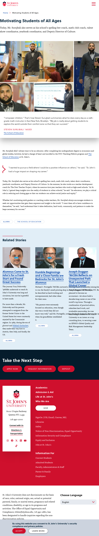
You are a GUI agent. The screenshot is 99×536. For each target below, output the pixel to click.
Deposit (66, 369)
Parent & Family (43, 471)
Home (5, 12)
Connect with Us (16, 425)
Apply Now (12, 369)
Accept (19, 531)
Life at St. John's (44, 396)
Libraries (40, 421)
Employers (41, 476)
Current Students (44, 457)
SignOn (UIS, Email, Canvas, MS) (51, 417)
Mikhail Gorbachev (20, 325)
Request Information (40, 369)
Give (45, 408)
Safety (38, 426)
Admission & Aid (44, 392)
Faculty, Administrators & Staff (50, 467)
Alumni (6, 221)
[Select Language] (78, 502)
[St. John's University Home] (10, 4)
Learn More (38, 531)
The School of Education (14, 132)
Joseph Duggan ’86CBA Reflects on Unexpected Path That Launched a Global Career (80, 278)
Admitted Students (44, 462)
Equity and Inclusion (45, 440)
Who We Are (42, 401)
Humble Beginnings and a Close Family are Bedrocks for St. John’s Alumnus (49, 277)
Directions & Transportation (16, 432)
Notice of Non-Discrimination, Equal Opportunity (59, 431)
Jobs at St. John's (43, 444)
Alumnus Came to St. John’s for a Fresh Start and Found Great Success (16, 277)
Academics (41, 387)
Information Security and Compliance (53, 435)
